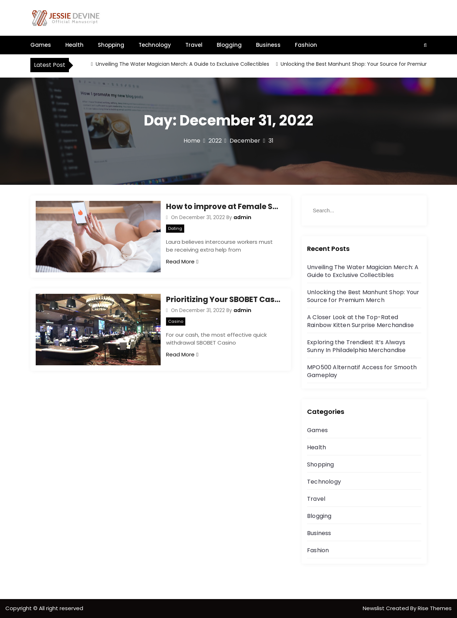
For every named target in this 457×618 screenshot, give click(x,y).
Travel (193, 45)
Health (74, 45)
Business (268, 45)
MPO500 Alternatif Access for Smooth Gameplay (362, 371)
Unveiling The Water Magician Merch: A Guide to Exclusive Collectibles (181, 64)
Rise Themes (435, 608)
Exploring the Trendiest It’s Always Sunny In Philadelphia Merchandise (356, 346)
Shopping (111, 45)
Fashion (306, 45)
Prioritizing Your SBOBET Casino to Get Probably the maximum (223, 299)
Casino (175, 321)
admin (242, 217)
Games (40, 45)
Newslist (374, 608)
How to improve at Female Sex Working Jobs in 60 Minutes (223, 206)
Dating (175, 228)
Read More (182, 261)
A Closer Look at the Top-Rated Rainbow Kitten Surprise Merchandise (360, 321)
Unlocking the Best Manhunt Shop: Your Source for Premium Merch (363, 64)
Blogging (229, 45)
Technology (155, 45)
